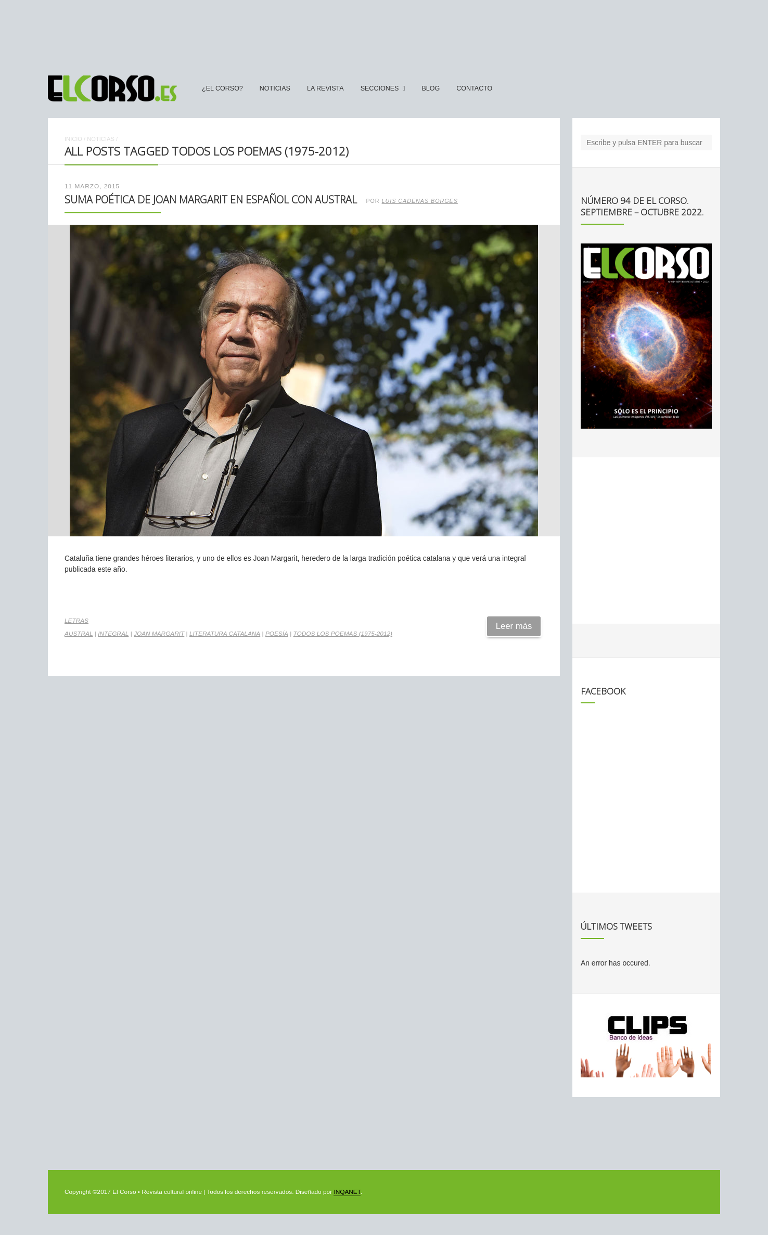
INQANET (347, 1191)
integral (113, 633)
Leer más (514, 626)
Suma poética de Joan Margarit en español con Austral (211, 199)
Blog (430, 88)
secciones (380, 88)
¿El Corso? (222, 88)
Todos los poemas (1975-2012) (342, 633)
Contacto (474, 88)
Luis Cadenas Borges (420, 201)
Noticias (275, 88)
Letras (76, 620)
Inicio (73, 139)
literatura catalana (224, 633)
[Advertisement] (384, 32)
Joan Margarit (159, 633)
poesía (276, 633)
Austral (79, 633)
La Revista (325, 88)
